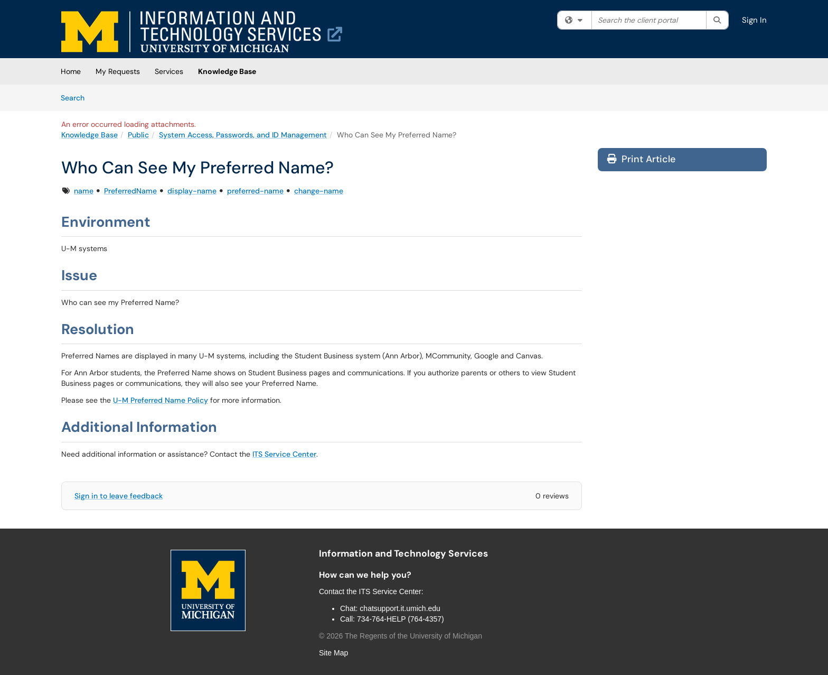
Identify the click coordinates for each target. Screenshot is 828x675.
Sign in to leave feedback (118, 496)
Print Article (641, 159)
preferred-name (255, 191)
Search (76, 97)
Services (169, 71)
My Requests (118, 71)
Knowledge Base (227, 71)
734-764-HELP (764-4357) (400, 619)
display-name (192, 191)
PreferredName (130, 191)
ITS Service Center (284, 454)
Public (138, 135)
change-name (318, 191)
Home (71, 71)
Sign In (754, 20)
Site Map (333, 653)
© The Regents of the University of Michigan (400, 636)
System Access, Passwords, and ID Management (243, 135)
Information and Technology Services (403, 553)
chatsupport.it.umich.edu (400, 608)
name (83, 191)
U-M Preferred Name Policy (160, 400)
